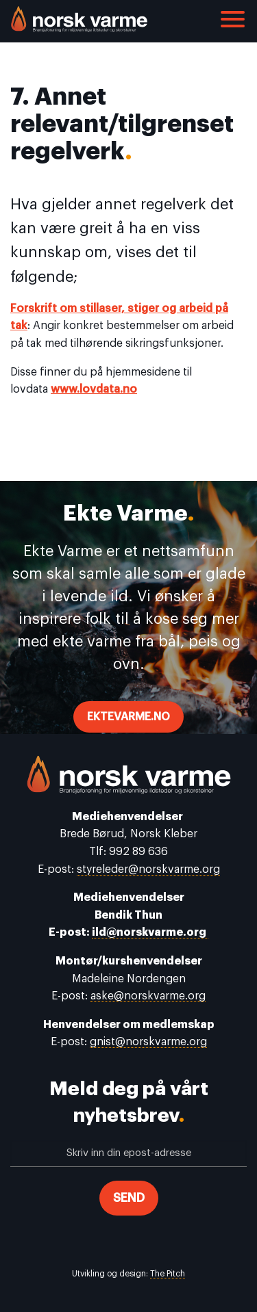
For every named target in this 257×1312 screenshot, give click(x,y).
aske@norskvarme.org (148, 995)
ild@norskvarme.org (150, 932)
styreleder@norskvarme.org (148, 869)
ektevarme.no (128, 716)
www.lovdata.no (94, 389)
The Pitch (167, 1274)
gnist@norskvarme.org (148, 1041)
